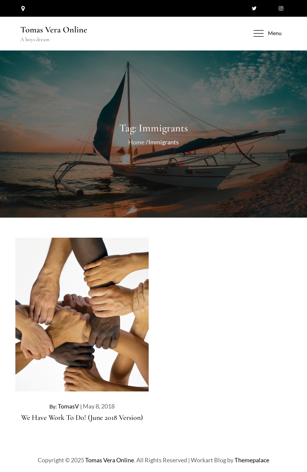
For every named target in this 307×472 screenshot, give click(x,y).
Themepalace (252, 460)
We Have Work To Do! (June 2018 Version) (82, 417)
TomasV (68, 406)
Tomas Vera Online (53, 29)
